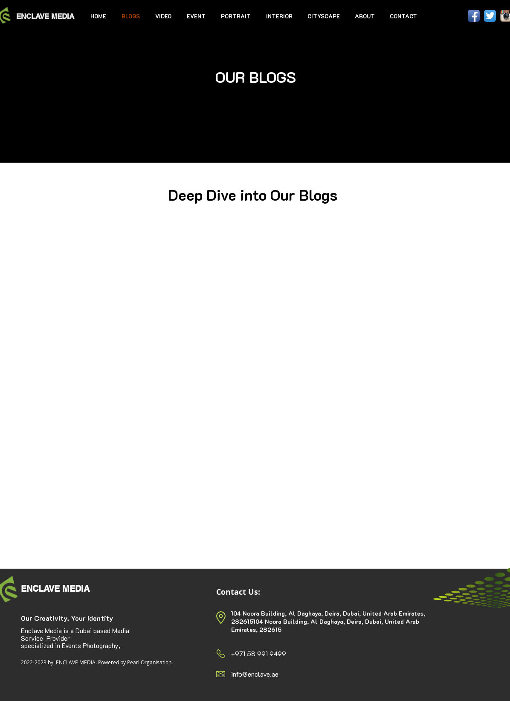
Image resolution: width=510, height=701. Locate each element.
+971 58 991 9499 (258, 653)
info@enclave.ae (254, 673)
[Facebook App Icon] (474, 16)
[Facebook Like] (443, 16)
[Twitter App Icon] (490, 16)
